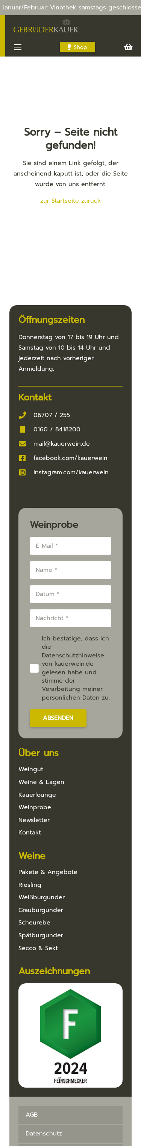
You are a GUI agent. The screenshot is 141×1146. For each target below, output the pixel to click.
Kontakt (29, 832)
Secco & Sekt (38, 948)
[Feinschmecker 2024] (70, 1035)
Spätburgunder (40, 935)
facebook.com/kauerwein (70, 458)
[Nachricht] (70, 618)
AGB (32, 1114)
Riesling (29, 884)
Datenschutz (44, 1133)
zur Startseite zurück (70, 200)
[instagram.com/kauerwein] (25, 472)
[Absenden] (58, 718)
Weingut (30, 769)
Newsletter (34, 820)
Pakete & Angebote (47, 872)
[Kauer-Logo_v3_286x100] (46, 26)
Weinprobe (34, 807)
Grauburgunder (40, 910)
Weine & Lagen (41, 782)
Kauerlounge (37, 794)
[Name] (70, 570)
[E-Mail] (70, 546)
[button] (17, 47)
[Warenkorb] (128, 47)
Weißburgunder (41, 897)
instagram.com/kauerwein (71, 472)
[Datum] (70, 594)
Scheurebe (34, 922)
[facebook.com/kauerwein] (25, 457)
